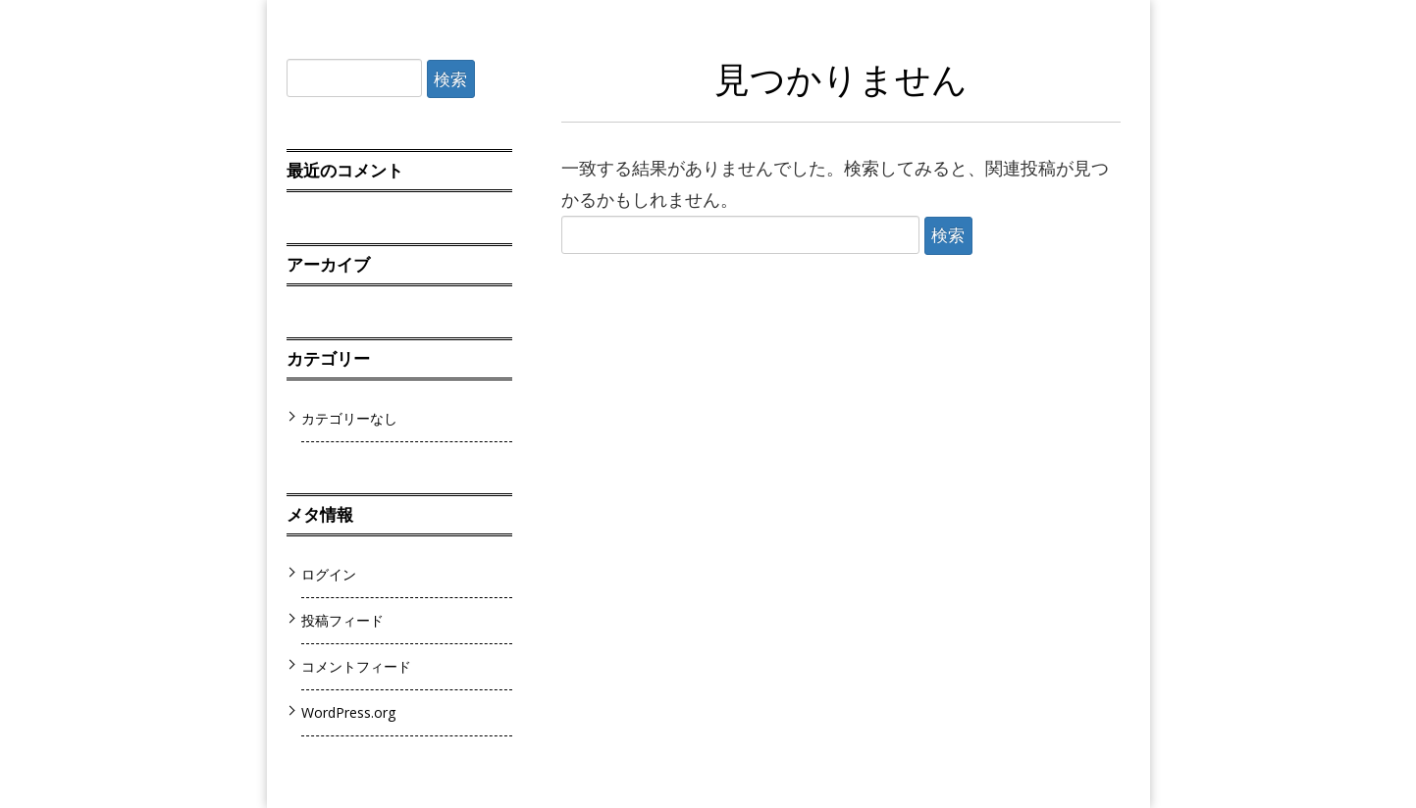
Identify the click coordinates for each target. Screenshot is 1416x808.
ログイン (328, 574)
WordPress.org (348, 712)
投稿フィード (342, 620)
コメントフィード (356, 666)
